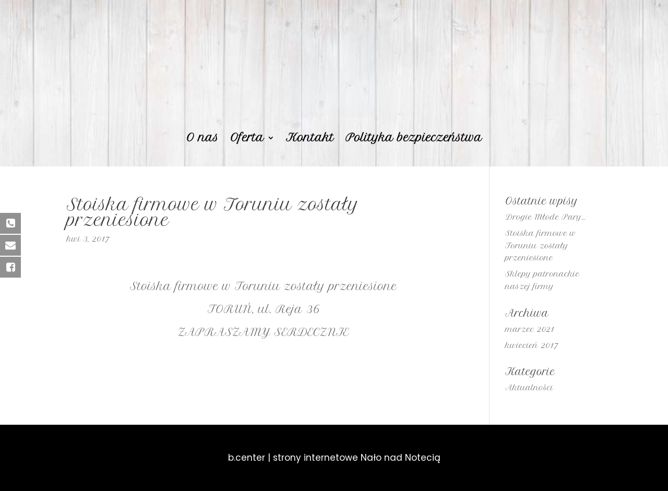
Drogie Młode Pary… (545, 217)
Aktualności (529, 387)
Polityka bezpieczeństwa (413, 139)
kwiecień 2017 (531, 345)
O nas (202, 139)
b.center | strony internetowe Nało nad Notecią (334, 457)
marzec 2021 (529, 329)
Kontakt (310, 139)
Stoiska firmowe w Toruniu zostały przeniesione (540, 246)
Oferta (247, 139)
